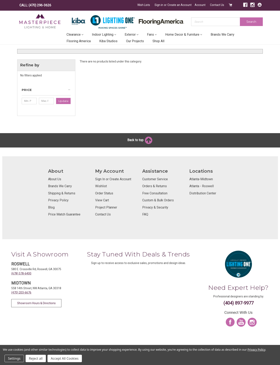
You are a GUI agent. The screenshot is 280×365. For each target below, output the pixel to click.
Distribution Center (202, 193)
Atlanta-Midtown (201, 179)
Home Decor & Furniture (183, 34)
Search (251, 22)
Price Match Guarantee (64, 214)
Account (200, 5)
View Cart (102, 200)
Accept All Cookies (65, 358)
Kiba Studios (108, 41)
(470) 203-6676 (21, 292)
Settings (14, 358)
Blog (51, 207)
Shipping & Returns (61, 193)
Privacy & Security (155, 207)
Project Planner (106, 207)
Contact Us (217, 5)
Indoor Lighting (104, 34)
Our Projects (135, 41)
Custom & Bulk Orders (158, 200)
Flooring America (79, 41)
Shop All (158, 41)
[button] (46, 91)
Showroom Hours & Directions (36, 303)
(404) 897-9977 (239, 303)
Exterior (131, 34)
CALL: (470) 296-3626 (35, 5)
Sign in (159, 5)
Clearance (75, 34)
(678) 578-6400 (21, 273)
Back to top (140, 140)
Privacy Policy (58, 200)
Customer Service (155, 179)
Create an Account (179, 5)
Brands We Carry (222, 34)
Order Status (104, 193)
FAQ (145, 214)
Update (63, 101)
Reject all (36, 358)
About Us (54, 179)
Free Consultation (154, 193)
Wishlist (101, 186)
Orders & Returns (154, 186)
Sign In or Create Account (113, 179)
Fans (152, 34)
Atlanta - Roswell (201, 186)
